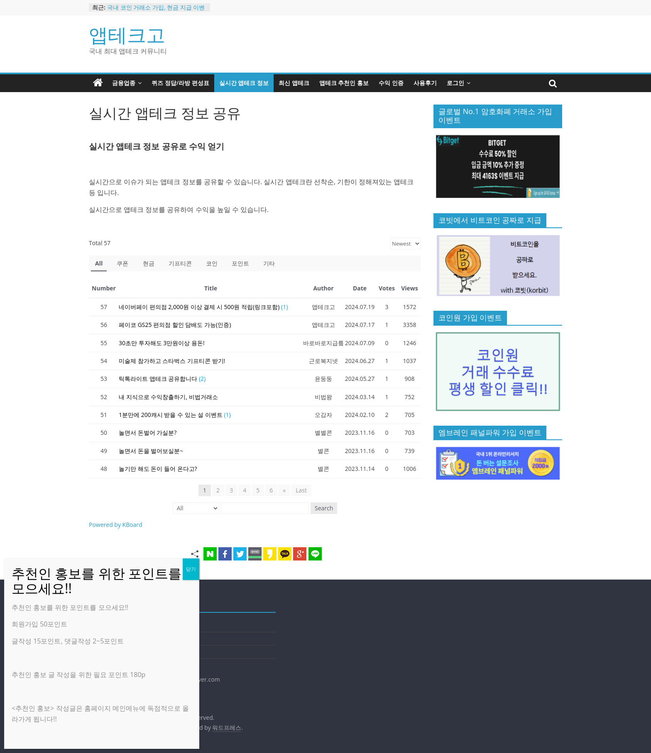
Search (324, 508)
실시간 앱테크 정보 (244, 83)
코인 (212, 263)
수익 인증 (391, 83)
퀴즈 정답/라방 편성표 (180, 83)
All (99, 263)
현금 (148, 263)
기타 (269, 263)
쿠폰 (122, 263)
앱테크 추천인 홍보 (344, 83)
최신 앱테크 (294, 83)
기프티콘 (180, 263)
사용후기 (425, 83)
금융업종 (123, 83)
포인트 (240, 263)
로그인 (455, 83)
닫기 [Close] (191, 569)
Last (301, 490)
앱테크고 (127, 34)
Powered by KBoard (115, 525)
